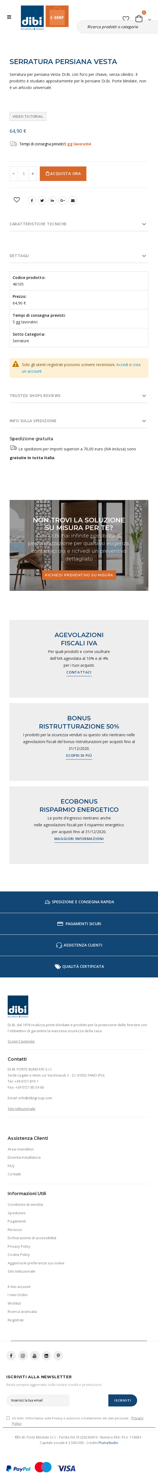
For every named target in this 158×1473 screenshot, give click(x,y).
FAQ (11, 1165)
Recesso (15, 1229)
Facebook (31, 200)
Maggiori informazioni (79, 838)
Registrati (16, 1319)
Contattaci (79, 672)
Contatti (14, 1174)
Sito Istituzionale (21, 1271)
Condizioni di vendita (25, 1204)
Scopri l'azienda (21, 1041)
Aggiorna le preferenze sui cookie (36, 1263)
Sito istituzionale (21, 1108)
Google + (62, 200)
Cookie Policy (19, 1254)
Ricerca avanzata (22, 1311)
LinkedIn (52, 200)
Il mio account (19, 1286)
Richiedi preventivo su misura (79, 575)
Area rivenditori (21, 1149)
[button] (126, 18)
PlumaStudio (108, 1442)
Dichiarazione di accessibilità (32, 1237)
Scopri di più (79, 755)
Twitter (42, 200)
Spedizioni (17, 1212)
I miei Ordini (17, 1294)
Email (72, 200)
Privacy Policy (19, 1246)
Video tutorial (28, 116)
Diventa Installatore (24, 1157)
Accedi (122, 364)
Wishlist (14, 1303)
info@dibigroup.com (35, 1097)
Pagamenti (17, 1221)
